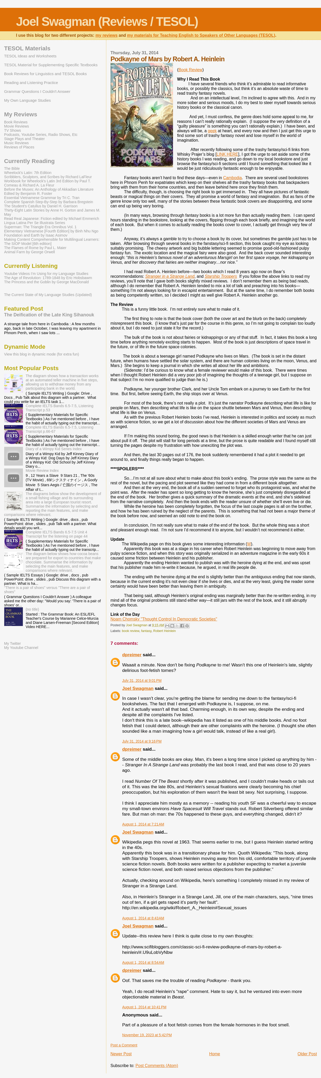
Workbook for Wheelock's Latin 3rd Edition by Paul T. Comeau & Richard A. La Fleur (47, 183)
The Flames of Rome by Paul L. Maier (35, 248)
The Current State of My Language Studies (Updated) (48, 295)
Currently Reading (29, 161)
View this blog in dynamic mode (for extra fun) (41, 354)
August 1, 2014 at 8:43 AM (143, 918)
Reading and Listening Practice (31, 82)
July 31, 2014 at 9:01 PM (142, 680)
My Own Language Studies (27, 100)
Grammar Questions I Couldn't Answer (37, 91)
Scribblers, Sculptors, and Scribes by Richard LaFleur (48, 177)
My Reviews (20, 114)
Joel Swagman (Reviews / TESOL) (107, 21)
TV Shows (12, 130)
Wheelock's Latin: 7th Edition (28, 173)
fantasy (146, 631)
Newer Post (121, 1054)
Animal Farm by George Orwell (29, 252)
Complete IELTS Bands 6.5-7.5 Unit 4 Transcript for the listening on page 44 (57, 534)
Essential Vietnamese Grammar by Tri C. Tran (41, 198)
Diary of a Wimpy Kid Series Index (54, 449)
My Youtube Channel (21, 648)
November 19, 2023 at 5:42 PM (147, 1035)
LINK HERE (227, 154)
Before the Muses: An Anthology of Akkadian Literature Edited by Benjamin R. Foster (49, 191)
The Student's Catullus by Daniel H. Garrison (41, 206)
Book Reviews (16, 122)
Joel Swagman (137, 688)
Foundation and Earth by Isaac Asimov (35, 235)
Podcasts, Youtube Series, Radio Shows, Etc (41, 135)
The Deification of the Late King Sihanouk (49, 314)
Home (214, 1054)
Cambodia (232, 178)
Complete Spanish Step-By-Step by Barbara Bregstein (48, 202)
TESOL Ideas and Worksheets (30, 56)
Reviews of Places (19, 147)
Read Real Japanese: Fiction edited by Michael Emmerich (51, 218)
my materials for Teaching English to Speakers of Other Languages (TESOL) (201, 35)
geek (212, 131)
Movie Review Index (42, 470)
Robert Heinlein (164, 631)
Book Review (190, 70)
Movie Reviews (16, 126)
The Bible (12, 168)
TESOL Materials (27, 48)
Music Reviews (16, 143)
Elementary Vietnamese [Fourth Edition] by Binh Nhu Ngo (51, 231)
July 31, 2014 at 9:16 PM (142, 741)
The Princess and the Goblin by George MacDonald (46, 282)
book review (130, 631)
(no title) (32, 609)
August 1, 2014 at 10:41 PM (144, 1007)
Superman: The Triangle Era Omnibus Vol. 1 (40, 227)
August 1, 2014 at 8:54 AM (143, 962)
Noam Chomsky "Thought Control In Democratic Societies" (163, 619)
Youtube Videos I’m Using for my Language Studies (46, 274)
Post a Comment (123, 1045)
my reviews (106, 35)
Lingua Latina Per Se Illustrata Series (34, 223)
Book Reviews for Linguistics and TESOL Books (45, 73)
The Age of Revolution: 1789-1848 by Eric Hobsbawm (48, 278)
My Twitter (12, 643)
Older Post (307, 1054)
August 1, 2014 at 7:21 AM (143, 824)
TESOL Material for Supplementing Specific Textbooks (51, 65)
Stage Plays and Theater (24, 139)
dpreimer (131, 654)
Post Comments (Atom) (156, 1065)
